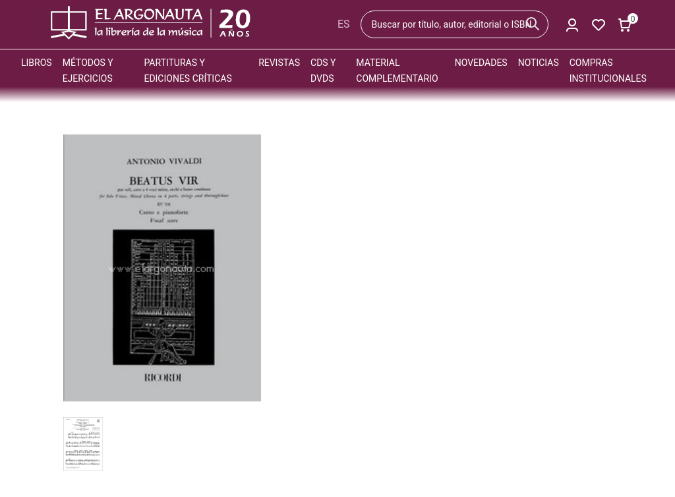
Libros (36, 62)
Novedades (481, 62)
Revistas (279, 62)
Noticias (538, 62)
